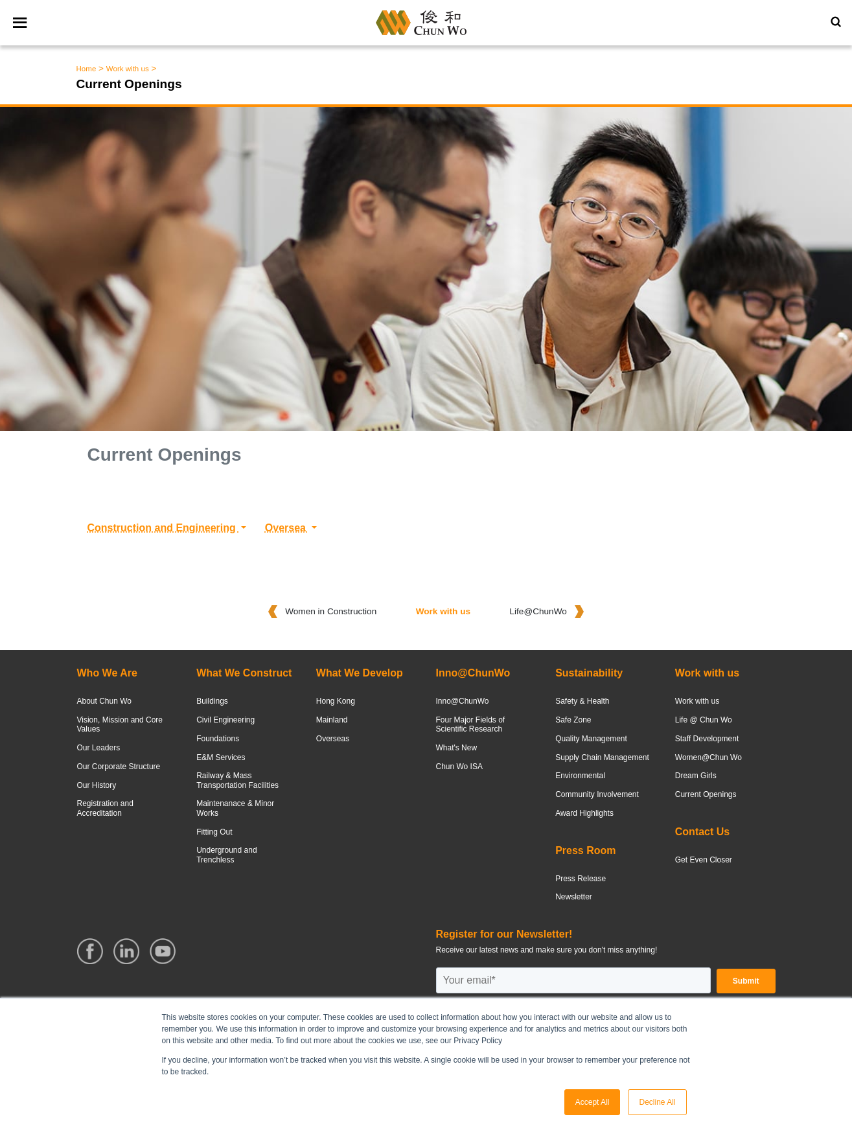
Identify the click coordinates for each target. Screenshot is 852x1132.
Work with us (127, 69)
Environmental (580, 775)
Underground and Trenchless (226, 855)
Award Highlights (584, 813)
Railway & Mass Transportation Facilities (237, 780)
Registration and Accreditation (105, 808)
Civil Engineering (225, 719)
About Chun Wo (104, 701)
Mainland (332, 719)
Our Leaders (99, 747)
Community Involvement (597, 794)
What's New (456, 747)
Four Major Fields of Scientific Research (470, 724)
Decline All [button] (657, 1102)
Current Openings (706, 794)
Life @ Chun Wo (703, 719)
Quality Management (591, 738)
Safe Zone (573, 719)
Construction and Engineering (163, 527)
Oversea (287, 527)
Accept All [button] (592, 1102)
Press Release (580, 878)
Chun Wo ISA (458, 766)
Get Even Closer (703, 859)
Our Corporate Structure (119, 766)
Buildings (212, 701)
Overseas (332, 738)
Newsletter (573, 896)
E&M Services (220, 757)
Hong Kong (335, 701)
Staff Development (707, 738)
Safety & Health (582, 701)
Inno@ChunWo (462, 701)
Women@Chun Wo (708, 757)
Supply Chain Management (602, 757)
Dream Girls (696, 775)
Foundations (217, 738)
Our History (97, 785)
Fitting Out (214, 832)
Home (86, 69)
